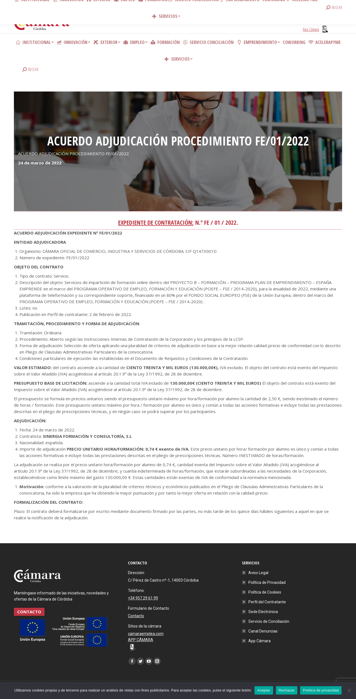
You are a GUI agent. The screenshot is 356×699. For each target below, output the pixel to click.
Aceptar (263, 690)
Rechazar (287, 690)
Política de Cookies (264, 592)
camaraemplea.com (146, 633)
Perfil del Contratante (267, 602)
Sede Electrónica (263, 611)
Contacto (97, 5)
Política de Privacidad (267, 582)
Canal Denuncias (263, 631)
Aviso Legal (258, 572)
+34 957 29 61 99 (143, 598)
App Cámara (259, 641)
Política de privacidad (321, 690)
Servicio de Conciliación (268, 621)
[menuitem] (34, 42)
